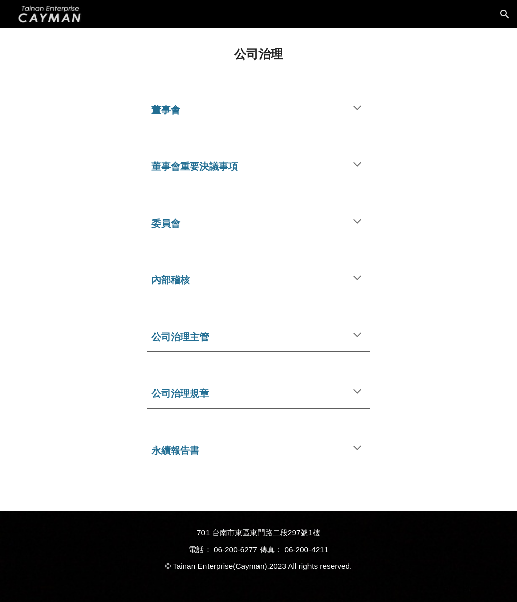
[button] (505, 14)
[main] (258, 54)
